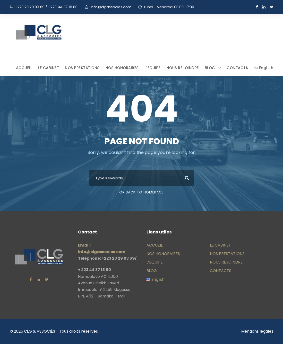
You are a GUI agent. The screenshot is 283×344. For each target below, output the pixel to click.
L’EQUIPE (153, 67)
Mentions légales (257, 331)
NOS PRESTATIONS (82, 67)
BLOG (210, 67)
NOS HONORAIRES (122, 67)
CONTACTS (237, 67)
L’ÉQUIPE (154, 262)
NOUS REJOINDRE (182, 67)
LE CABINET (48, 67)
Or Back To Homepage (141, 192)
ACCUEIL (24, 67)
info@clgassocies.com (111, 6)
